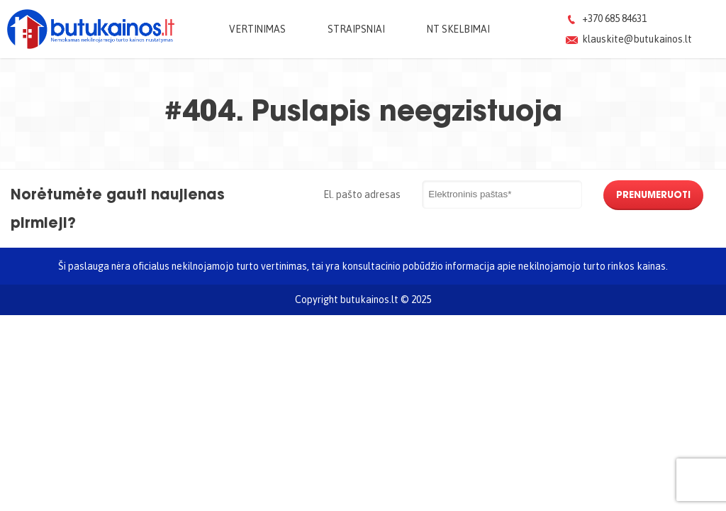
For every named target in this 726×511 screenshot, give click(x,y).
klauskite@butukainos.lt (637, 39)
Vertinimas (257, 29)
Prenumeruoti (653, 194)
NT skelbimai (458, 29)
